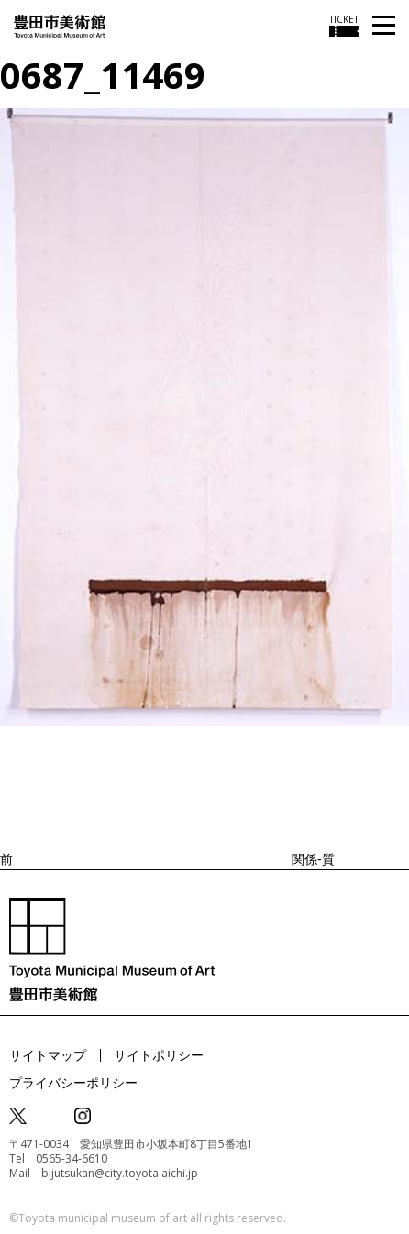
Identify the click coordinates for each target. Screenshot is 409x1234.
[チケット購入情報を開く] (344, 26)
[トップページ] (59, 25)
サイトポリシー (159, 1055)
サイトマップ (47, 1055)
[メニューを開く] (383, 26)
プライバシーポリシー (73, 1082)
